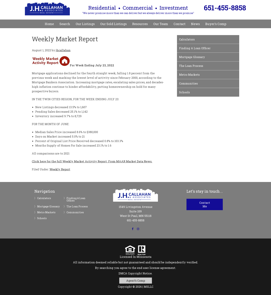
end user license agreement (156, 268)
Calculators (187, 39)
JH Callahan (47, 9)
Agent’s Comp (135, 280)
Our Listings (85, 24)
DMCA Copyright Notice (135, 273)
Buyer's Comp (215, 24)
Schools (184, 92)
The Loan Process (191, 66)
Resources (140, 24)
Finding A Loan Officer (195, 48)
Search (64, 24)
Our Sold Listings (113, 24)
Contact (179, 24)
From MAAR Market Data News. (130, 161)
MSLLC (148, 286)
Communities (188, 83)
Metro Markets (189, 74)
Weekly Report (59, 169)
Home (49, 24)
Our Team (160, 24)
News (195, 24)
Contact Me (204, 204)
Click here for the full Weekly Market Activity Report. (70, 161)
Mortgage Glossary (192, 57)
